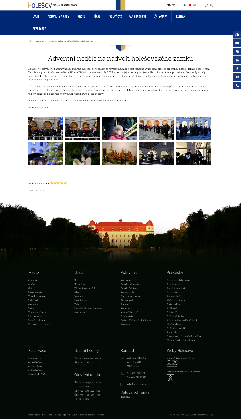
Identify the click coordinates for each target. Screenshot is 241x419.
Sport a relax (125, 280)
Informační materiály (130, 312)
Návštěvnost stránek (176, 300)
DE (173, 5)
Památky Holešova (128, 288)
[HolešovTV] (190, 5)
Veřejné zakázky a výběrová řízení (182, 320)
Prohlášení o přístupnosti (59, 414)
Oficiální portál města (65, 4)
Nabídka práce (173, 308)
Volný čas (115, 16)
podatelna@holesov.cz (136, 384)
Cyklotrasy (125, 324)
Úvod (36, 16)
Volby (76, 304)
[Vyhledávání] (211, 5)
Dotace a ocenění (35, 292)
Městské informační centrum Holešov (183, 371)
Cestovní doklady (35, 366)
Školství (31, 288)
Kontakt (181, 16)
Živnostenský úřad (36, 374)
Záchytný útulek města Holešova (181, 340)
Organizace (33, 304)
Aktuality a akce (58, 16)
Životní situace (80, 300)
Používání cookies (87, 414)
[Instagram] (194, 5)
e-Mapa (160, 16)
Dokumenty (79, 296)
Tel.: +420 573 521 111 (136, 373)
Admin (101, 414)
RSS (44, 414)
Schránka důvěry (174, 296)
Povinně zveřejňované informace (89, 308)
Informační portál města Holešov (181, 358)
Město (81, 16)
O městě (31, 284)
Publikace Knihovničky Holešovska (135, 320)
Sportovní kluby (127, 292)
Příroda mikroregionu (130, 296)
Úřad (97, 16)
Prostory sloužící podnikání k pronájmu (184, 336)
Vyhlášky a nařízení (37, 296)
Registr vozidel (34, 358)
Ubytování (125, 304)
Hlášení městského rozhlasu (179, 280)
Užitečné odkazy (174, 324)
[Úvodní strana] (30, 41)
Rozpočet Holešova (36, 320)
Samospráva (34, 280)
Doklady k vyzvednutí (176, 288)
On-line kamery (173, 284)
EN (168, 5)
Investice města (35, 316)
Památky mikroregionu (130, 284)
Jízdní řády (172, 332)
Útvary (77, 280)
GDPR (74, 414)
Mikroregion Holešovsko (39, 324)
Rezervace (39, 28)
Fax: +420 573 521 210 (136, 377)
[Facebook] (185, 5)
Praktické (137, 16)
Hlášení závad (173, 292)
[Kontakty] (206, 5)
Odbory (77, 292)
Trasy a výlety (126, 316)
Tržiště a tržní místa (175, 316)
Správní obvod (80, 312)
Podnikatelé (33, 300)
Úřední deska (80, 284)
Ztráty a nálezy (173, 304)
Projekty (32, 308)
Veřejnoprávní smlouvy (38, 312)
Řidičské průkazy (35, 370)
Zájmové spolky (127, 300)
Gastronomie (126, 308)
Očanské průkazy (35, 362)
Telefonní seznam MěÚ (84, 288)
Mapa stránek (34, 414)
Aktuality (40, 41)
